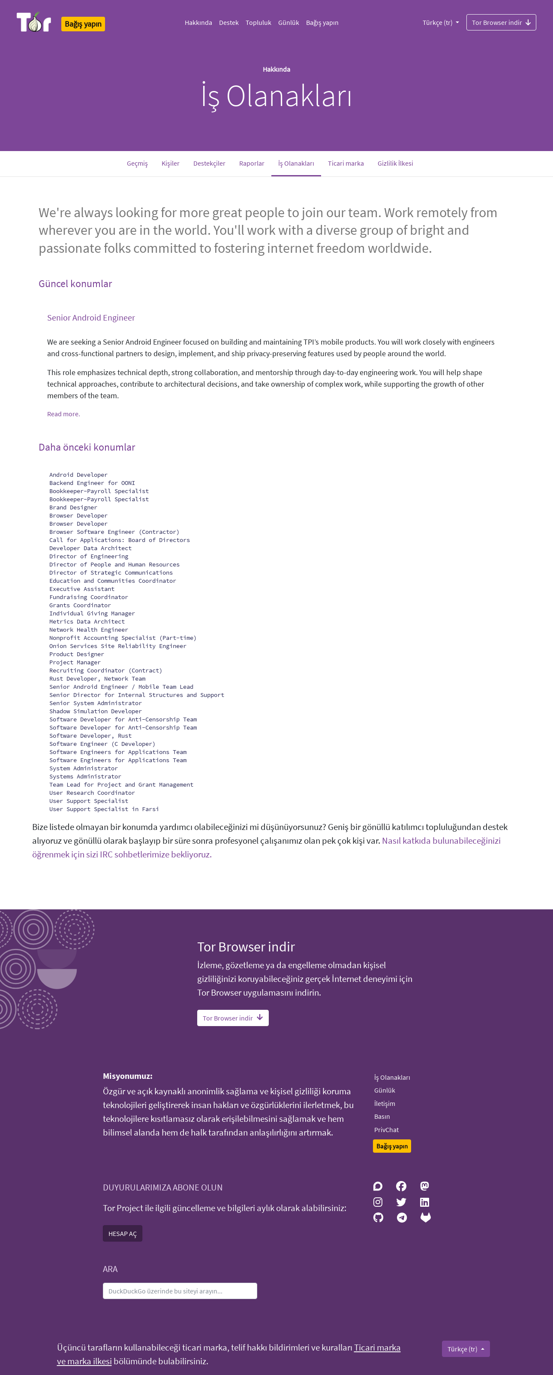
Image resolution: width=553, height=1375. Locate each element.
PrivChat (386, 1129)
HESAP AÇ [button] (122, 1233)
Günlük (288, 22)
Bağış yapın (322, 22)
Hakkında (198, 22)
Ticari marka (346, 163)
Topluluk (258, 22)
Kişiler (171, 163)
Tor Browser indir (501, 22)
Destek (229, 22)
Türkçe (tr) (438, 22)
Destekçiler (209, 163)
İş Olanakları (299, 162)
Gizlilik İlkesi (395, 163)
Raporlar (251, 163)
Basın (382, 1116)
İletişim (384, 1103)
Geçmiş (137, 163)
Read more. (63, 413)
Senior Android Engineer (91, 317)
